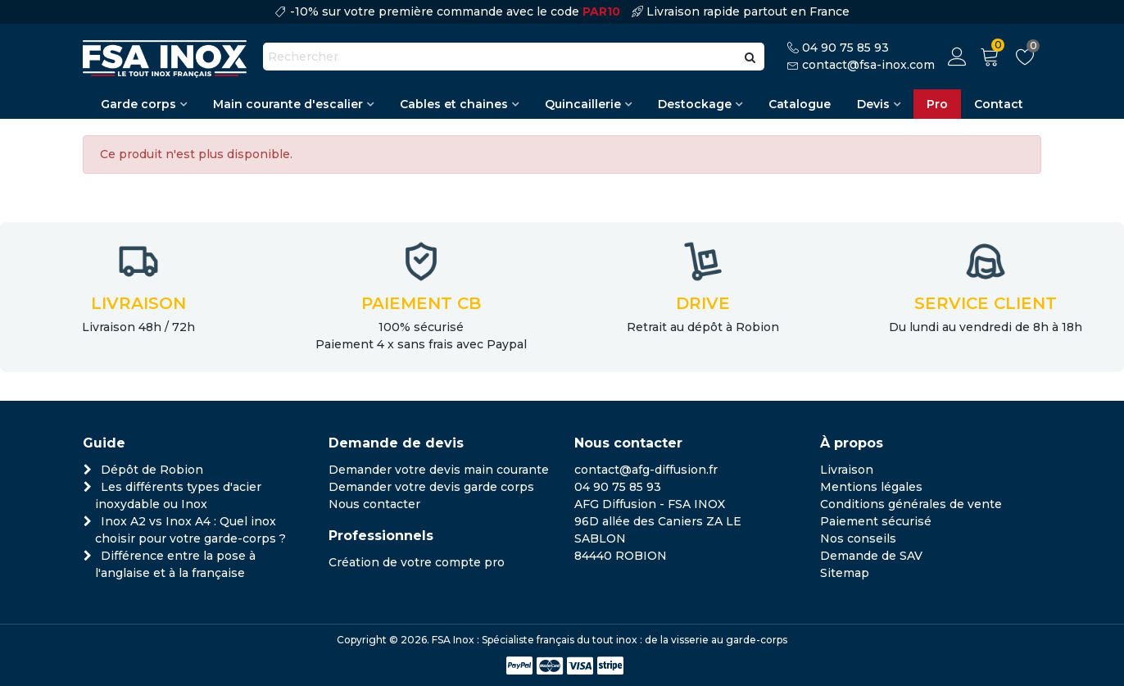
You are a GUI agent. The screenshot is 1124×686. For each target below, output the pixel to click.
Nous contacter (374, 504)
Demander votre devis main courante (439, 469)
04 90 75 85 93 (845, 47)
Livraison (846, 469)
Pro (937, 104)
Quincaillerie (583, 104)
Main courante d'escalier (288, 104)
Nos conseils (858, 538)
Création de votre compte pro (417, 562)
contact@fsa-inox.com (868, 64)
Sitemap (844, 573)
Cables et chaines (454, 104)
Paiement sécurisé (875, 521)
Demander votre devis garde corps (431, 486)
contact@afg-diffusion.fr (646, 469)
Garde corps (138, 104)
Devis (873, 104)
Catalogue (799, 104)
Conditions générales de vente (911, 504)
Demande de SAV (871, 555)
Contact (998, 104)
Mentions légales (871, 486)
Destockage (695, 104)
